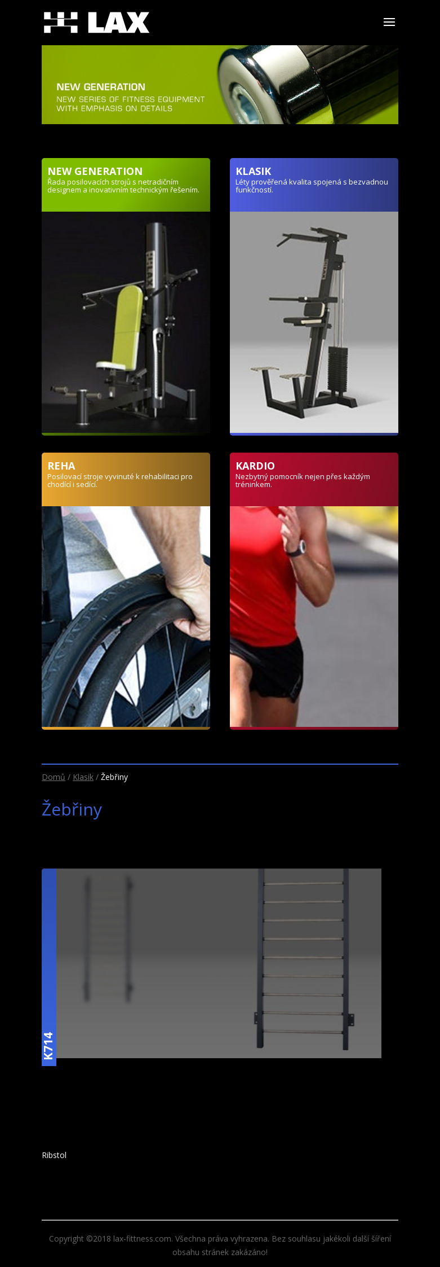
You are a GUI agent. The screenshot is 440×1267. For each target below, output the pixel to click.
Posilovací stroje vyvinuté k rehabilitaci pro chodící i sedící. (120, 480)
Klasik (83, 776)
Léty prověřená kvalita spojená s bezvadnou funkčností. (311, 186)
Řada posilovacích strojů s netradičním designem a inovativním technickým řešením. (123, 186)
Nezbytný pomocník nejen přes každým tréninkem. (302, 480)
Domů (53, 776)
